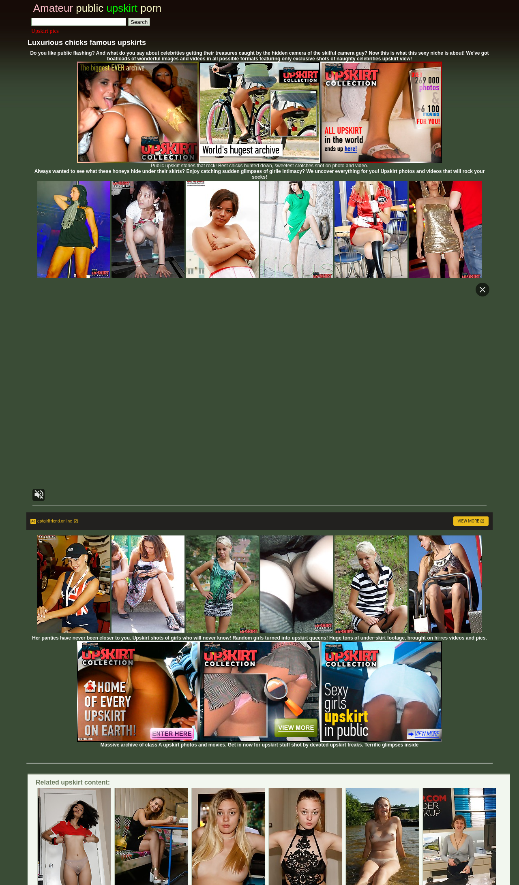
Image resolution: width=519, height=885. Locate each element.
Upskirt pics (45, 31)
